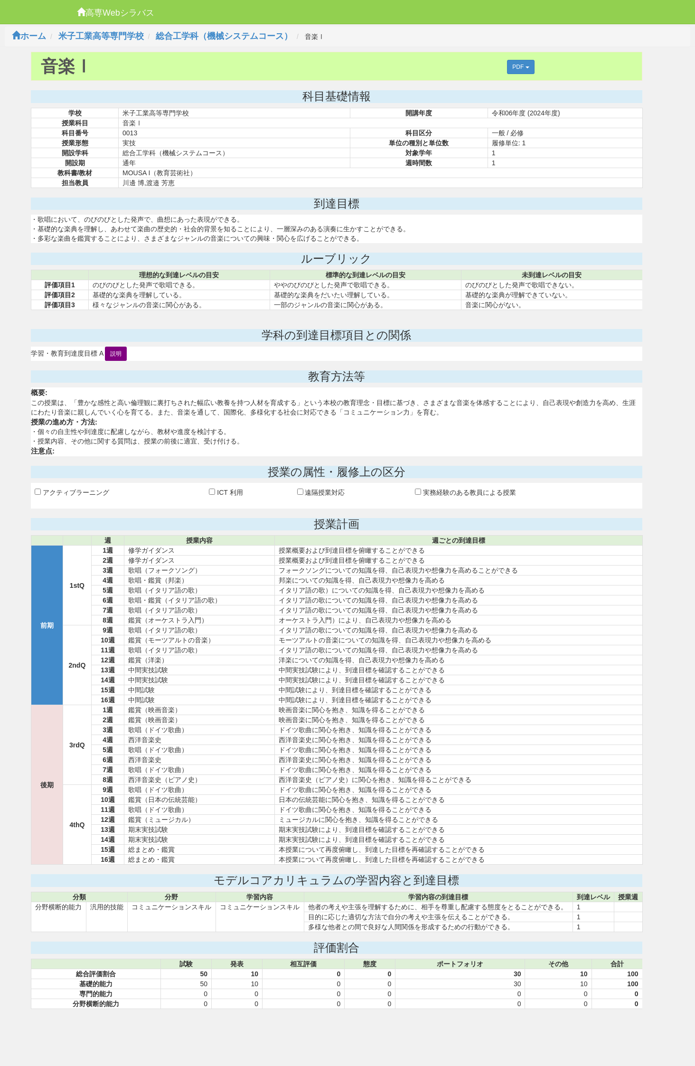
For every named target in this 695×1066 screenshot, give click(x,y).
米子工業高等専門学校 (101, 36)
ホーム (29, 36)
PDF (520, 67)
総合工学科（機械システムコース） (224, 36)
